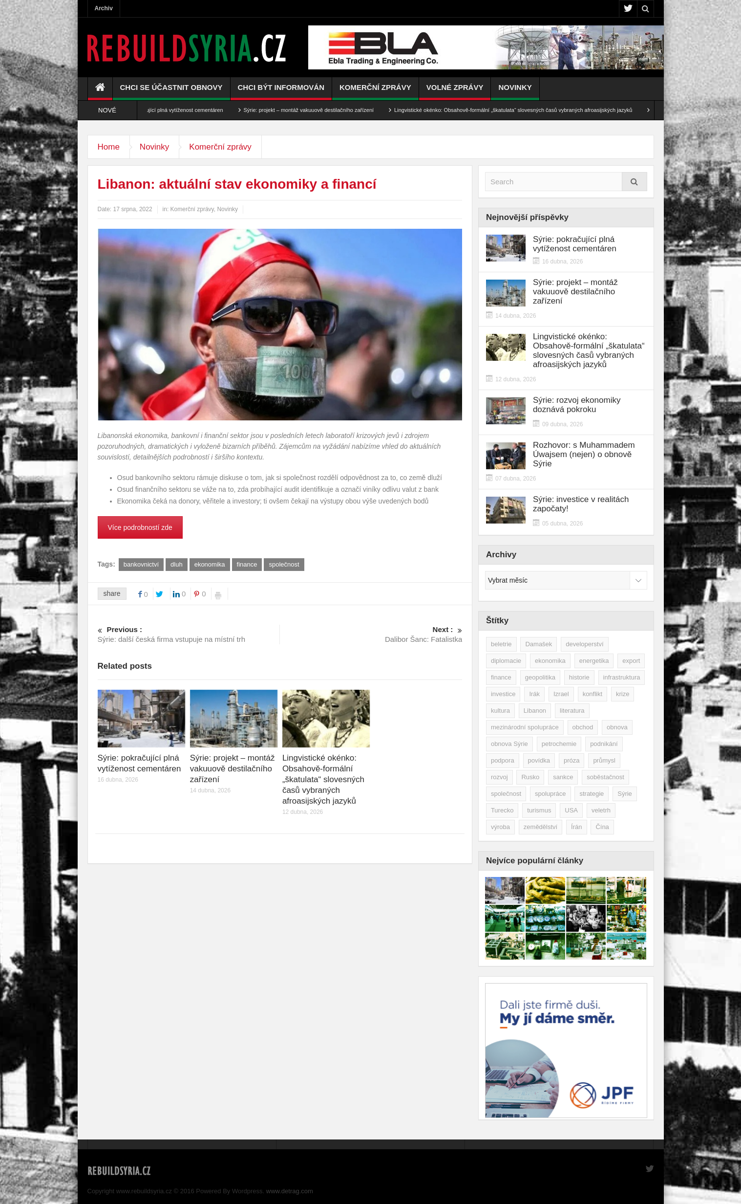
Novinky (515, 91)
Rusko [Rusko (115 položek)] (530, 777)
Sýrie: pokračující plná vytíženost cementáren (179, 110)
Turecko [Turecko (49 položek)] (502, 810)
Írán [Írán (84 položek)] (576, 827)
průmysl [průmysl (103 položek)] (604, 760)
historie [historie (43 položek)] (579, 677)
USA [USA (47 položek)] (571, 810)
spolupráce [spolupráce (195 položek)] (550, 793)
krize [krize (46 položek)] (622, 694)
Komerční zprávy (375, 91)
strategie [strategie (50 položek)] (591, 793)
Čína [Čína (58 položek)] (602, 827)
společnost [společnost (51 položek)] (506, 793)
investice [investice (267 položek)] (503, 694)
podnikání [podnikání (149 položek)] (603, 743)
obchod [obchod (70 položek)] (582, 727)
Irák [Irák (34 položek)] (534, 694)
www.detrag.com (289, 1191)
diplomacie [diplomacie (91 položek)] (506, 660)
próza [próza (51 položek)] (572, 760)
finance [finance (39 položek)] (501, 677)
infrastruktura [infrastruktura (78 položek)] (621, 677)
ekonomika (209, 564)
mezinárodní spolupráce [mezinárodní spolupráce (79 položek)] (525, 727)
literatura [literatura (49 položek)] (572, 710)
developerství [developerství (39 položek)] (584, 644)
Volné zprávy (455, 91)
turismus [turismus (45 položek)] (539, 810)
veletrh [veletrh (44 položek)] (601, 810)
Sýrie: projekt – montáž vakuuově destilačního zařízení (319, 110)
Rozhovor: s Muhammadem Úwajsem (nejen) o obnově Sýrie (584, 454)
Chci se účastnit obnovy (171, 91)
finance (247, 564)
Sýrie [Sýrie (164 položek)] (624, 793)
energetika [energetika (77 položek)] (594, 660)
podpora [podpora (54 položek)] (502, 760)
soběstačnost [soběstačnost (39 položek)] (605, 777)
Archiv (104, 8)
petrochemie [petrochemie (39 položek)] (559, 743)
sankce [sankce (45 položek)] (563, 777)
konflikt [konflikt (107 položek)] (592, 694)
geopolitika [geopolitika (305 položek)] (540, 677)
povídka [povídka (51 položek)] (539, 760)
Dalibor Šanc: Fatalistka (371, 634)
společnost (284, 564)
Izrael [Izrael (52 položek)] (561, 694)
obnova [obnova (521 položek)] (617, 727)
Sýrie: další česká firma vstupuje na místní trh (189, 634)
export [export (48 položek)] (631, 660)
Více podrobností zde (140, 527)
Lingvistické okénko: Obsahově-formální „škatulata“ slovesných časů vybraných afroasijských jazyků (524, 110)
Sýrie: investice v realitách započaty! (581, 504)
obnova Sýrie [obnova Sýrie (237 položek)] (509, 743)
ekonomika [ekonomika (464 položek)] (550, 660)
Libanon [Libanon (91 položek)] (535, 710)
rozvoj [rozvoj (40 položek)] (499, 777)
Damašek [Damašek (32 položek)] (538, 644)
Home (109, 147)
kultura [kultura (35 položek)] (500, 710)
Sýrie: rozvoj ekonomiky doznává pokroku (577, 404)
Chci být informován (281, 91)
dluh (176, 564)
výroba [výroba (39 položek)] (500, 827)
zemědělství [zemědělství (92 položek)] (540, 827)
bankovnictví (141, 564)
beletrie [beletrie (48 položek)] (501, 644)
